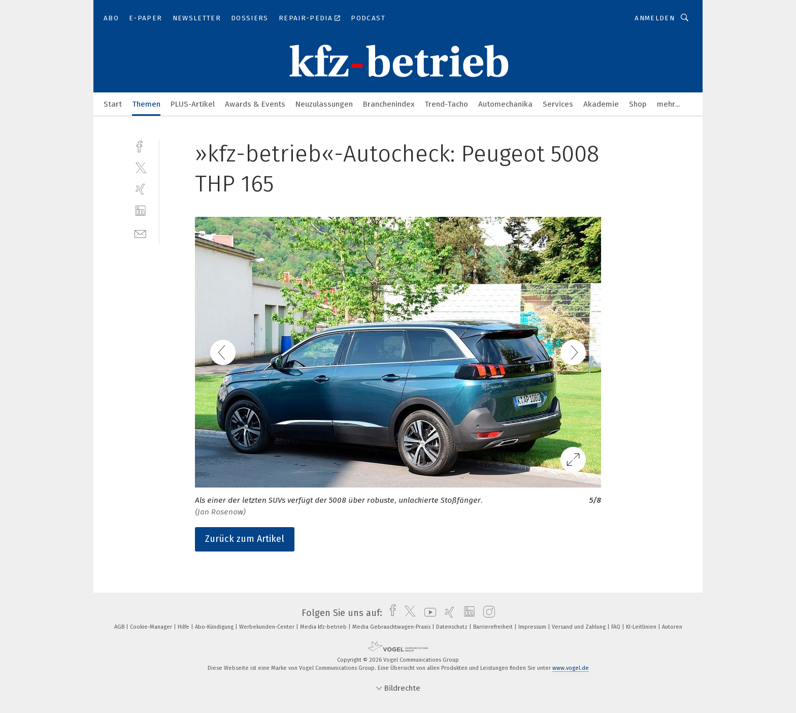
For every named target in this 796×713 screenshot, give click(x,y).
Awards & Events (255, 104)
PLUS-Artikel (193, 104)
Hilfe (184, 627)
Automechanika (505, 104)
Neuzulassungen (324, 104)
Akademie (601, 104)
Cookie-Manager (152, 627)
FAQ (616, 627)
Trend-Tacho (446, 104)
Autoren (672, 627)
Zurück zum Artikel (244, 538)
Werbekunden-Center (267, 627)
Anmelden (655, 18)
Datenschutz (452, 627)
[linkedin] (140, 211)
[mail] (140, 232)
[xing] (140, 189)
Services (558, 104)
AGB (120, 627)
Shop (638, 104)
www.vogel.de (570, 668)
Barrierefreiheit (493, 627)
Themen (146, 104)
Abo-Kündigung (215, 627)
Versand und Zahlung (579, 627)
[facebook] (140, 145)
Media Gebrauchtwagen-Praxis (392, 627)
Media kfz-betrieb (324, 627)
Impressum (533, 627)
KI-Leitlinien (642, 627)
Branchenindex (388, 104)
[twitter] (140, 167)
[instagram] (486, 613)
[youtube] (427, 613)
